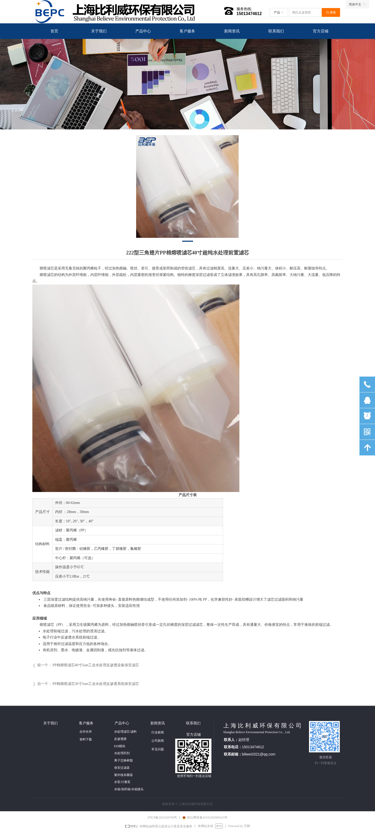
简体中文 (355, 4)
